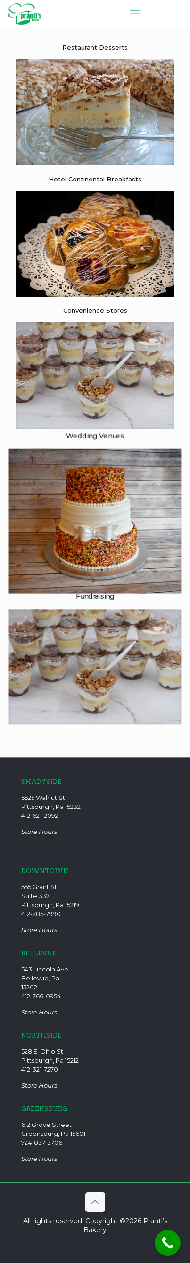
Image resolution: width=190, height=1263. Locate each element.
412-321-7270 (39, 1069)
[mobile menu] (135, 14)
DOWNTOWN (44, 871)
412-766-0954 (41, 996)
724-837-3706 (41, 1142)
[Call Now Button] (168, 1243)
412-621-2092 (39, 815)
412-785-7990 (41, 914)
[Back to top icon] (95, 1202)
